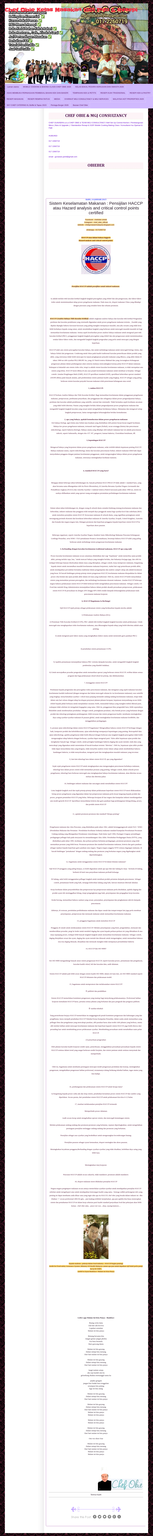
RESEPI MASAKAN (15, 99)
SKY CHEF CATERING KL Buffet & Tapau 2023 (26, 105)
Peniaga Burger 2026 (60, 105)
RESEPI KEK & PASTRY (140, 93)
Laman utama (13, 87)
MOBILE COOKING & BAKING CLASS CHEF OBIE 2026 (47, 87)
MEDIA (57, 99)
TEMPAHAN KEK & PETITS (84, 93)
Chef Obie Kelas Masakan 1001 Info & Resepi (71, 9)
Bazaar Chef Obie (80, 105)
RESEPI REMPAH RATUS (39, 99)
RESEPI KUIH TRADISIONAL (112, 93)
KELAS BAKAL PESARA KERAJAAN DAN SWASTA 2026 (99, 87)
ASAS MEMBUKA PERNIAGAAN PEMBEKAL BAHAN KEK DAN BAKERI (37, 93)
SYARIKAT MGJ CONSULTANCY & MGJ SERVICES (86, 99)
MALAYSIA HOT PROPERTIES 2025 (128, 99)
